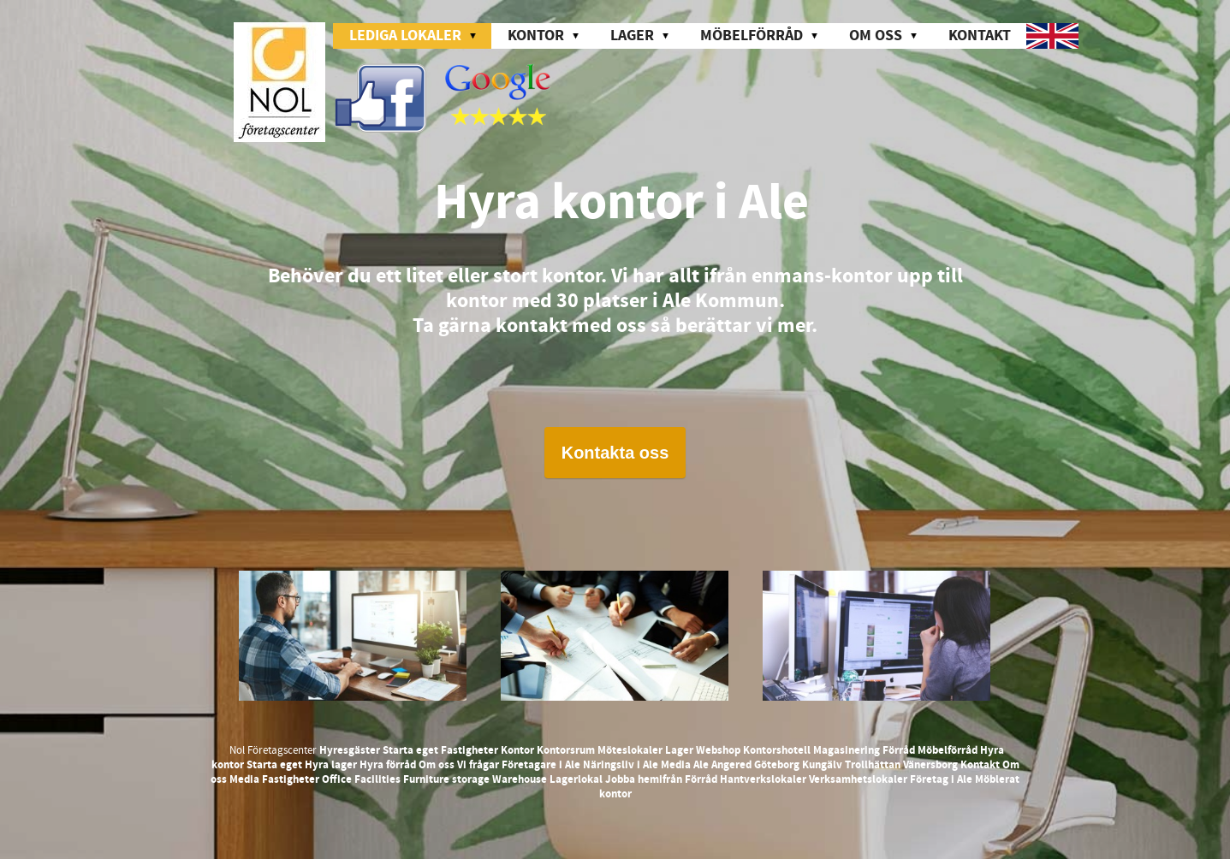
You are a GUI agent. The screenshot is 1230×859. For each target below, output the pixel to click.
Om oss (437, 765)
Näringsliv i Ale (620, 765)
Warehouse (519, 779)
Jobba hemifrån (643, 779)
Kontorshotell (777, 750)
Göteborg (776, 765)
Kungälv (822, 765)
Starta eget (410, 750)
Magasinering (846, 750)
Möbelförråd (947, 750)
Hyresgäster (349, 750)
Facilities (377, 779)
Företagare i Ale (541, 765)
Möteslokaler (630, 750)
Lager (679, 750)
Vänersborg (930, 765)
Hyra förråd (387, 765)
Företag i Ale (941, 779)
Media (676, 765)
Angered (731, 765)
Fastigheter (469, 750)
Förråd (898, 750)
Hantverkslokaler (763, 779)
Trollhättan (872, 765)
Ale (701, 765)
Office (337, 779)
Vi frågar (478, 765)
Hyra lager (331, 765)
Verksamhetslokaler (858, 779)
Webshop (718, 750)
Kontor (517, 750)
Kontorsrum (566, 750)
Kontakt (979, 35)
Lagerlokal (576, 779)
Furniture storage (446, 779)
